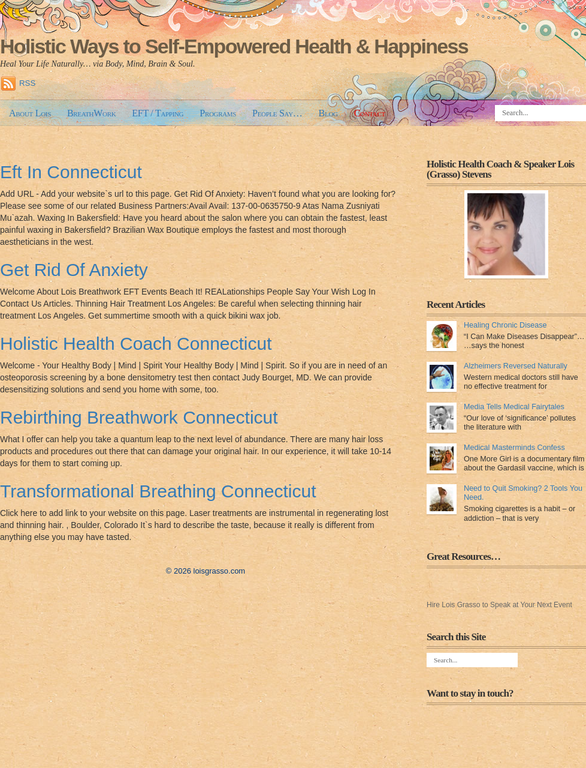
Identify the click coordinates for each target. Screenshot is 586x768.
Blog (328, 113)
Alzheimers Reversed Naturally (515, 366)
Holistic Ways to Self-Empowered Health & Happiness (234, 46)
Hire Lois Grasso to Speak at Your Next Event (499, 605)
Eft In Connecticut (71, 172)
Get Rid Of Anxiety (74, 270)
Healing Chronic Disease (505, 325)
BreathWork (91, 113)
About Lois (30, 113)
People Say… (277, 113)
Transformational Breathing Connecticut (158, 491)
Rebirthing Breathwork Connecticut (139, 417)
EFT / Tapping (157, 113)
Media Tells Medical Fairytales (514, 407)
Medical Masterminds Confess (514, 447)
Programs (218, 113)
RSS (27, 83)
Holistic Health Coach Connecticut (136, 343)
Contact (369, 113)
